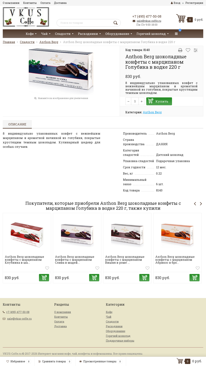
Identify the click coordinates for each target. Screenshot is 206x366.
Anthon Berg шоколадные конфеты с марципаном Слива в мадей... (74, 259)
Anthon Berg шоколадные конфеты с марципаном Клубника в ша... (24, 259)
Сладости (63, 34)
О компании (11, 3)
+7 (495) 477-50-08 (146, 16)
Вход (175, 3)
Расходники (88, 34)
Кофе (30, 34)
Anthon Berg (48, 42)
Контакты (30, 3)
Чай (44, 34)
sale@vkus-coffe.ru (149, 21)
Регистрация (194, 3)
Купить (161, 101)
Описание (17, 124)
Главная (9, 42)
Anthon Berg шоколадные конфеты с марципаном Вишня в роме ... (124, 259)
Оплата (45, 3)
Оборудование (117, 34)
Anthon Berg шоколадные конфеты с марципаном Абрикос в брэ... (175, 259)
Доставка (60, 3)
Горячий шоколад (151, 34)
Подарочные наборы (120, 340)
